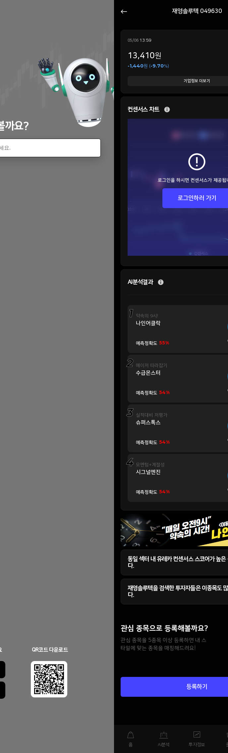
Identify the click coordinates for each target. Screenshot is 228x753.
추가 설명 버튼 (167, 110)
